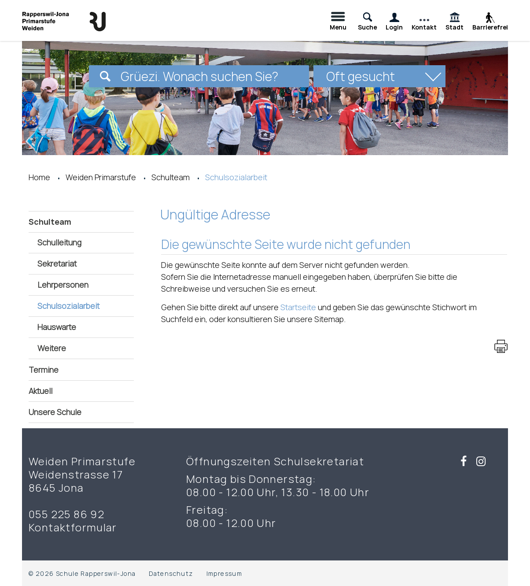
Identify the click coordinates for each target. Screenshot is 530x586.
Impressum (224, 573)
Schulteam (50, 221)
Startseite (298, 307)
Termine (44, 369)
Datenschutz (171, 573)
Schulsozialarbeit (85, 305)
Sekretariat (57, 263)
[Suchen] (105, 76)
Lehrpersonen (62, 284)
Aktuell (40, 391)
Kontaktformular (73, 527)
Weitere (51, 348)
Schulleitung (59, 242)
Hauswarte (56, 327)
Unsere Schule (55, 412)
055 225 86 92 (66, 514)
